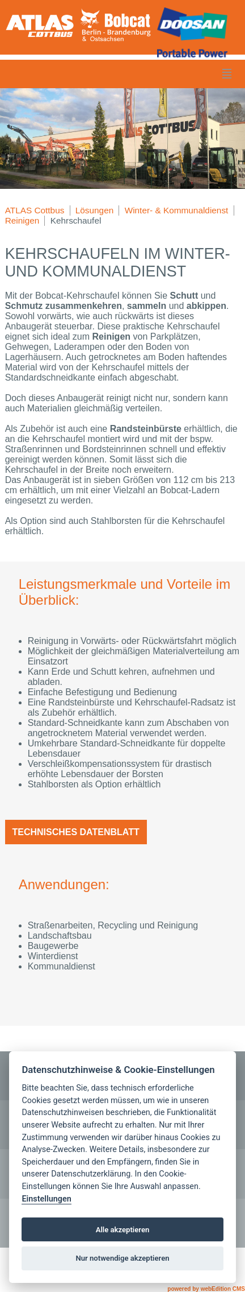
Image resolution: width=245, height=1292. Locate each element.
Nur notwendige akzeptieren (122, 1258)
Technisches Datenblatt (75, 832)
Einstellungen (46, 1199)
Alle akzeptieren (123, 1229)
